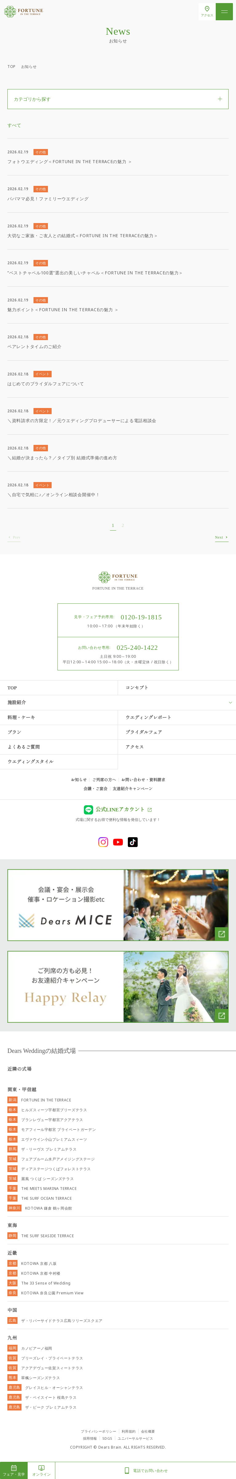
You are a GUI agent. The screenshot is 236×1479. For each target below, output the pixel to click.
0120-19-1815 (141, 617)
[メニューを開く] (224, 11)
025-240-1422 (137, 647)
